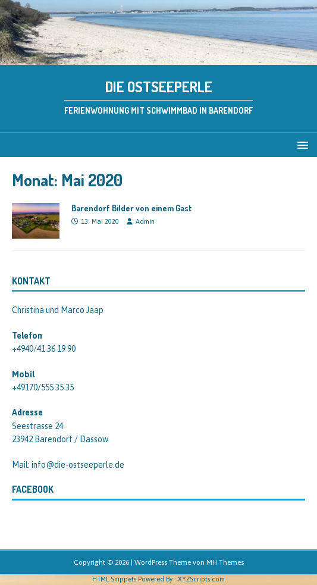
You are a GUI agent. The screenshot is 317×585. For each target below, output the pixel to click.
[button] (300, 144)
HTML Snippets (114, 579)
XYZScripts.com (201, 579)
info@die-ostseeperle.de (78, 465)
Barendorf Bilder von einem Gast (131, 208)
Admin (145, 221)
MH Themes (225, 562)
